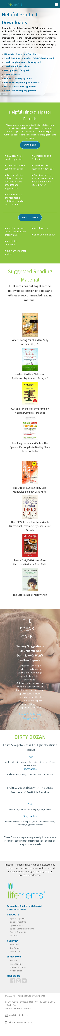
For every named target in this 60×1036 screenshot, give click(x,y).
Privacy (8, 1008)
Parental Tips (16, 963)
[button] (30, 145)
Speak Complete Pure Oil (22, 928)
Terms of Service (22, 1008)
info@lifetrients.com (17, 1015)
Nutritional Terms (18, 967)
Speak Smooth (17, 925)
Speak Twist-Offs (18, 921)
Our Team (14, 948)
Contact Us (15, 951)
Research (14, 960)
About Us (14, 944)
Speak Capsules (18, 918)
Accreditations (17, 970)
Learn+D (14, 935)
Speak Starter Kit (18, 932)
